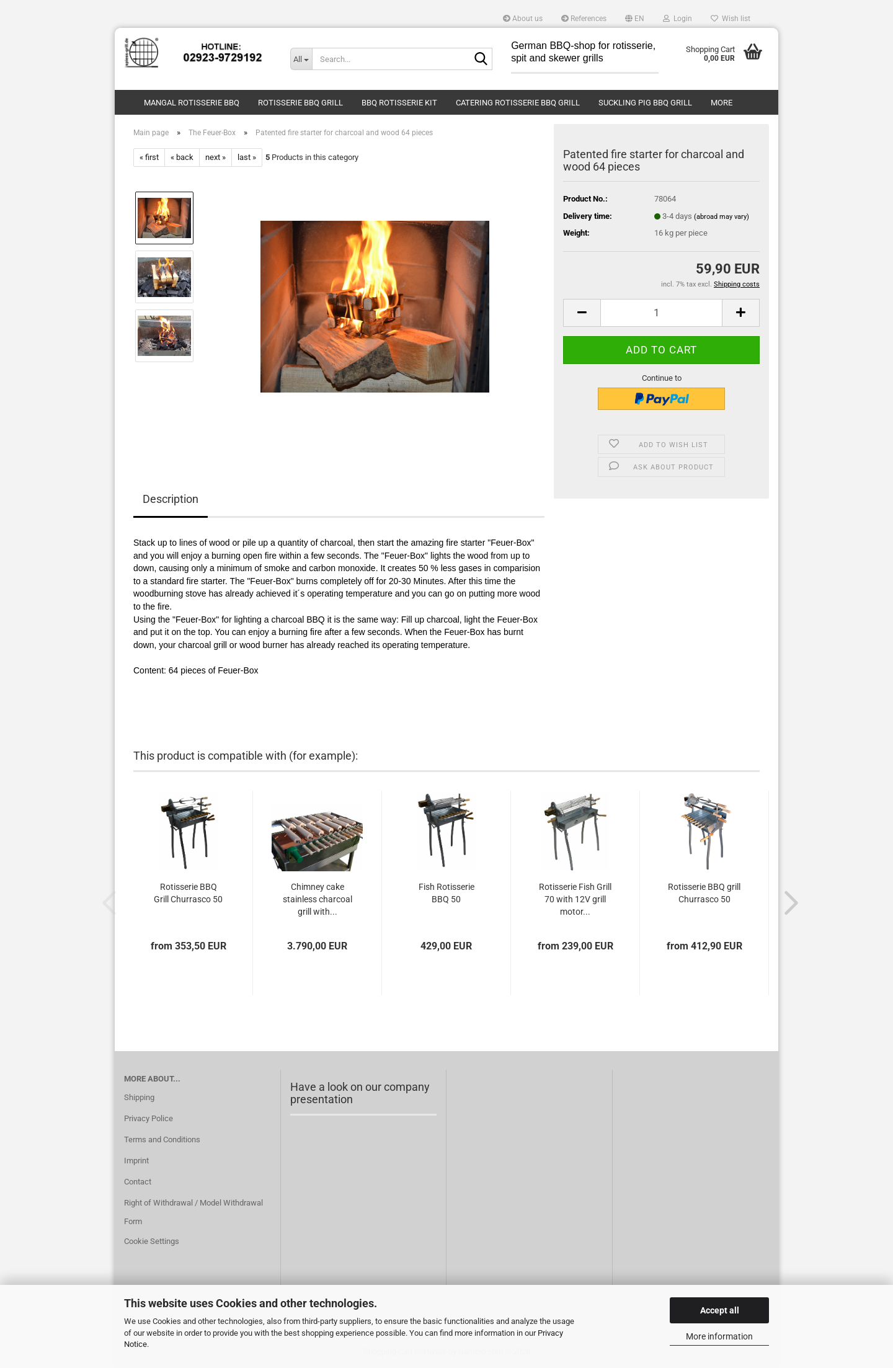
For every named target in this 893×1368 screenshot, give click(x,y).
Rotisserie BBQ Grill (300, 102)
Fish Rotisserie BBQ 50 (446, 893)
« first (149, 157)
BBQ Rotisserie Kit (399, 102)
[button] (635, 18)
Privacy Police (148, 1118)
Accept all (719, 1310)
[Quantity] (661, 313)
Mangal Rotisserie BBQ (191, 102)
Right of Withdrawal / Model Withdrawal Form (193, 1212)
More (721, 102)
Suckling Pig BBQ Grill (645, 102)
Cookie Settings (151, 1241)
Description (170, 498)
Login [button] (677, 18)
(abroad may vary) (721, 217)
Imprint (136, 1160)
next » (215, 157)
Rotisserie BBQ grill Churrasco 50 (704, 893)
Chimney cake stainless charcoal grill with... (317, 899)
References (583, 18)
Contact (137, 1181)
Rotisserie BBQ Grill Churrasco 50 (188, 893)
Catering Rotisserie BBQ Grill (518, 102)
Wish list (730, 18)
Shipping (139, 1097)
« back (182, 157)
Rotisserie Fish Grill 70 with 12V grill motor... (575, 899)
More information (719, 1336)
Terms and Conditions (162, 1139)
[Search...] (301, 59)
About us (523, 18)
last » (247, 157)
